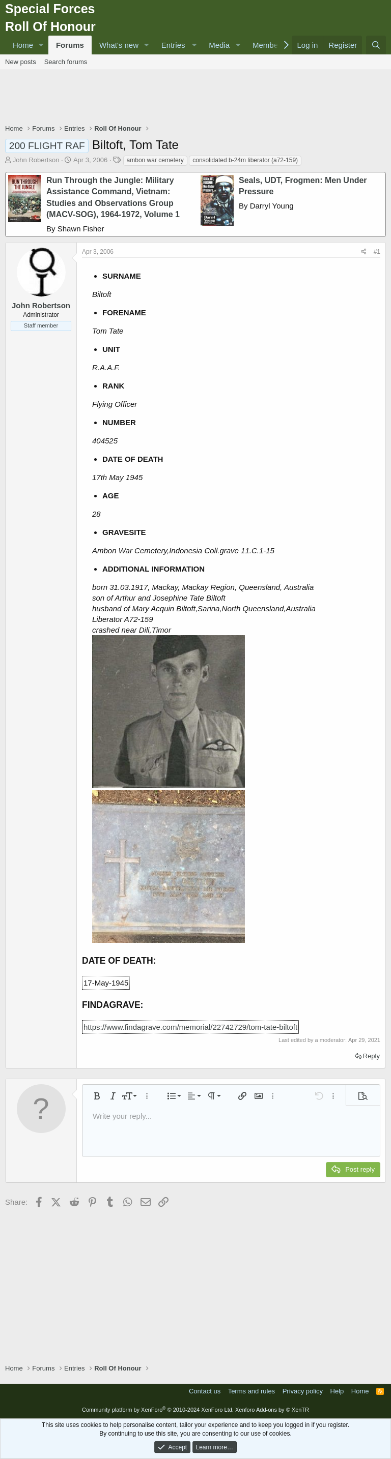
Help (337, 1391)
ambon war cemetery (155, 160)
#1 (377, 251)
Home (23, 45)
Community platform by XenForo (158, 1410)
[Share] (363, 252)
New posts (20, 62)
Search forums (66, 62)
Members (269, 45)
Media (219, 45)
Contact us (204, 1391)
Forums (70, 45)
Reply (371, 1056)
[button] (41, 45)
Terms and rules (251, 1391)
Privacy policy (303, 1391)
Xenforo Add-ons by (272, 1410)
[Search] (376, 45)
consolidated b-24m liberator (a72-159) (245, 160)
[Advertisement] (195, 98)
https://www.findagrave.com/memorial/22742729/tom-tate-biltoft (190, 1027)
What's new (118, 45)
